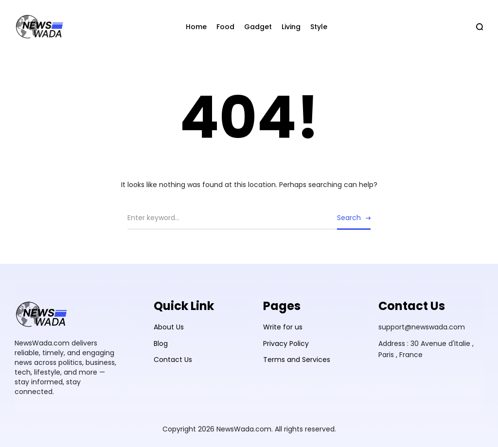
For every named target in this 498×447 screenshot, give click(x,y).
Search (349, 218)
